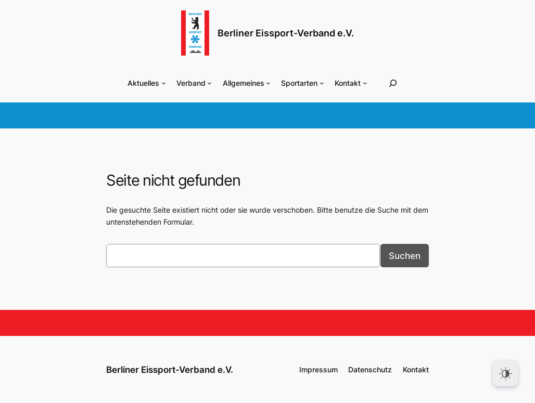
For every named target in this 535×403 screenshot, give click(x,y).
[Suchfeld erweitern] (392, 83)
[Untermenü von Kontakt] (365, 83)
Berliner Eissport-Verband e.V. (286, 33)
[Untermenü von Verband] (209, 83)
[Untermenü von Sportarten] (322, 83)
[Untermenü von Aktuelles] (163, 83)
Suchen (405, 256)
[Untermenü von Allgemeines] (268, 83)
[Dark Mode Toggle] (505, 373)
